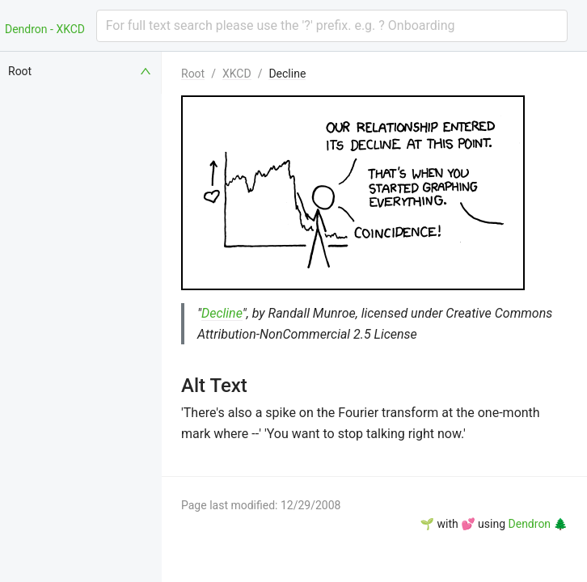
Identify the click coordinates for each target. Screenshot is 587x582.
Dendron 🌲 (538, 523)
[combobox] (332, 26)
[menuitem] (81, 71)
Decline (287, 73)
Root (193, 73)
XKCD (236, 73)
